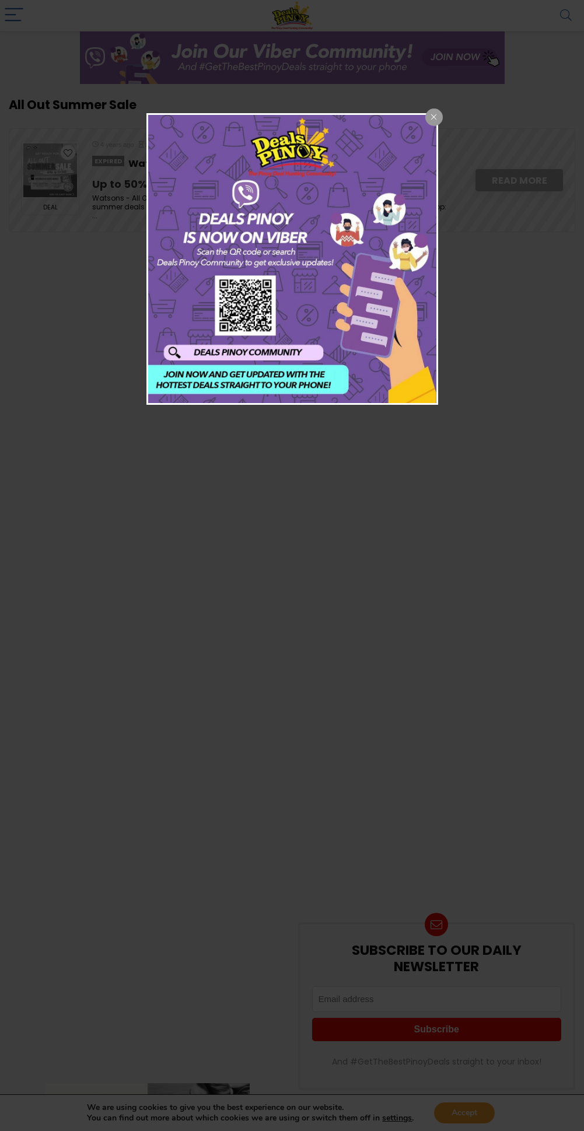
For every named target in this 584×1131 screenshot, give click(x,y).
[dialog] (292, 259)
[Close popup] (434, 117)
